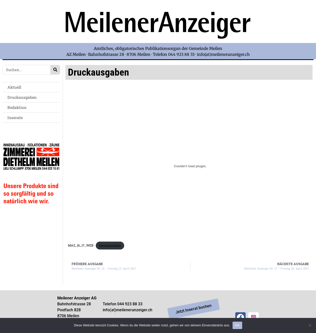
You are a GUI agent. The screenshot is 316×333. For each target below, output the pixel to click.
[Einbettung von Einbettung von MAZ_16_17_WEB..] (190, 166)
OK (237, 325)
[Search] (55, 69)
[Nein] (309, 325)
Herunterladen (110, 246)
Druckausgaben (22, 97)
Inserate (16, 117)
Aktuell (15, 87)
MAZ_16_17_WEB (80, 246)
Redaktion (18, 107)
